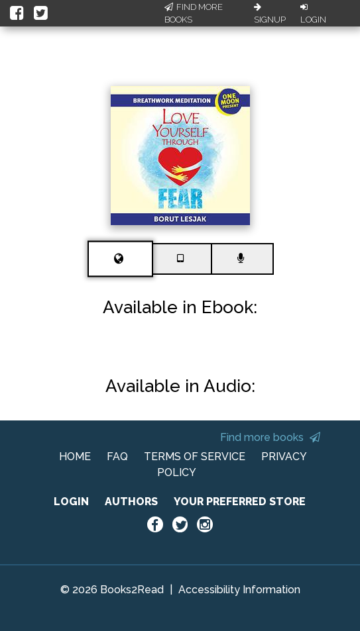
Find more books (270, 437)
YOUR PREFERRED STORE (240, 501)
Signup (270, 14)
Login (313, 14)
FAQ (117, 456)
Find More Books (193, 13)
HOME (75, 456)
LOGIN (71, 501)
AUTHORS (131, 501)
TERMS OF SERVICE (194, 456)
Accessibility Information (239, 589)
